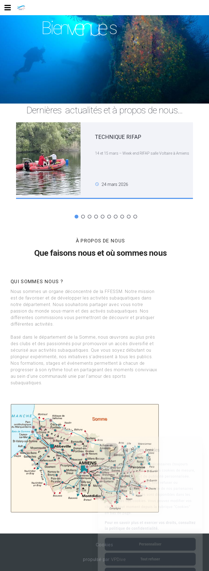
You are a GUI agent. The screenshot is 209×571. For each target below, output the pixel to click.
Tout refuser (150, 537)
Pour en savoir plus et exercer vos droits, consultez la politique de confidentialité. (150, 503)
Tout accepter (150, 552)
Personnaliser (150, 522)
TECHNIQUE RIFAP (118, 137)
